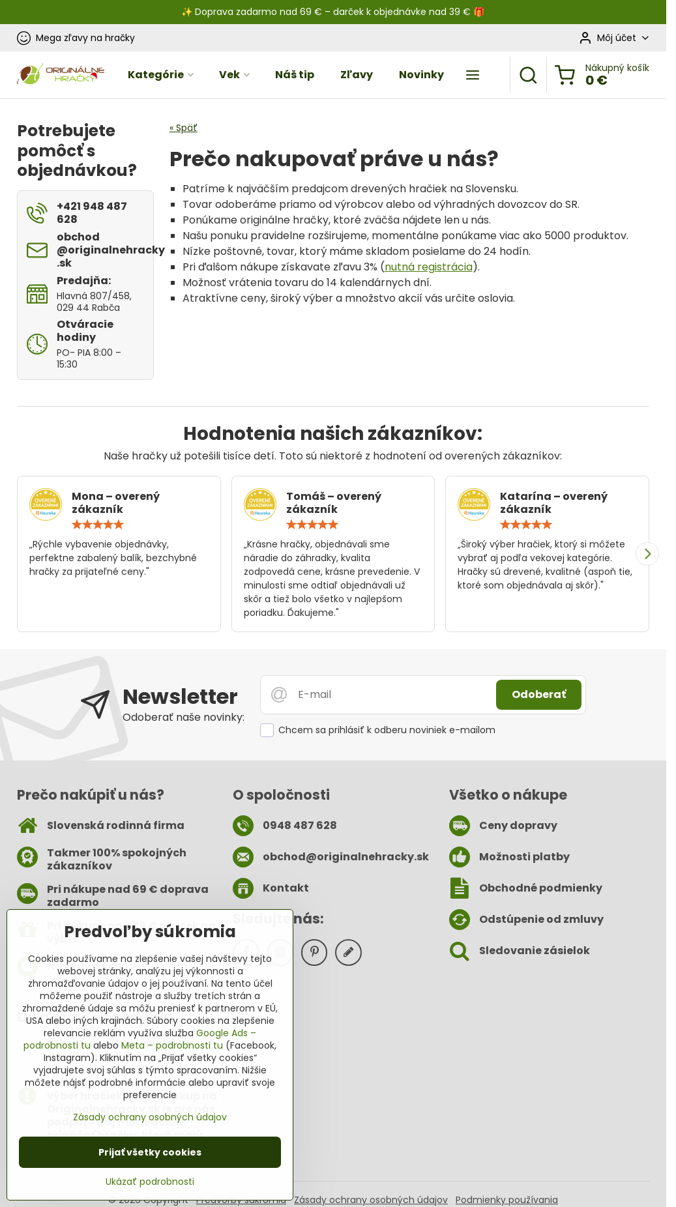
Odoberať (539, 694)
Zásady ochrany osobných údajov (150, 1130)
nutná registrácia (429, 266)
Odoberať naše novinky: (183, 717)
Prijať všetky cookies (149, 1165)
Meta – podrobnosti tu (172, 1059)
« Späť (183, 127)
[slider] (98, 524)
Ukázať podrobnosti (150, 1195)
